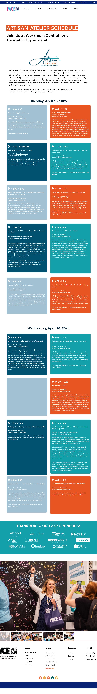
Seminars (71, 656)
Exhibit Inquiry (90, 653)
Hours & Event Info (30, 653)
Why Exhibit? (90, 656)
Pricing (27, 655)
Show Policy (28, 665)
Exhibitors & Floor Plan (53, 659)
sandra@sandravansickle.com (19, 92)
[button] (25, 9)
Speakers (71, 653)
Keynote (71, 659)
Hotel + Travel (50, 665)
